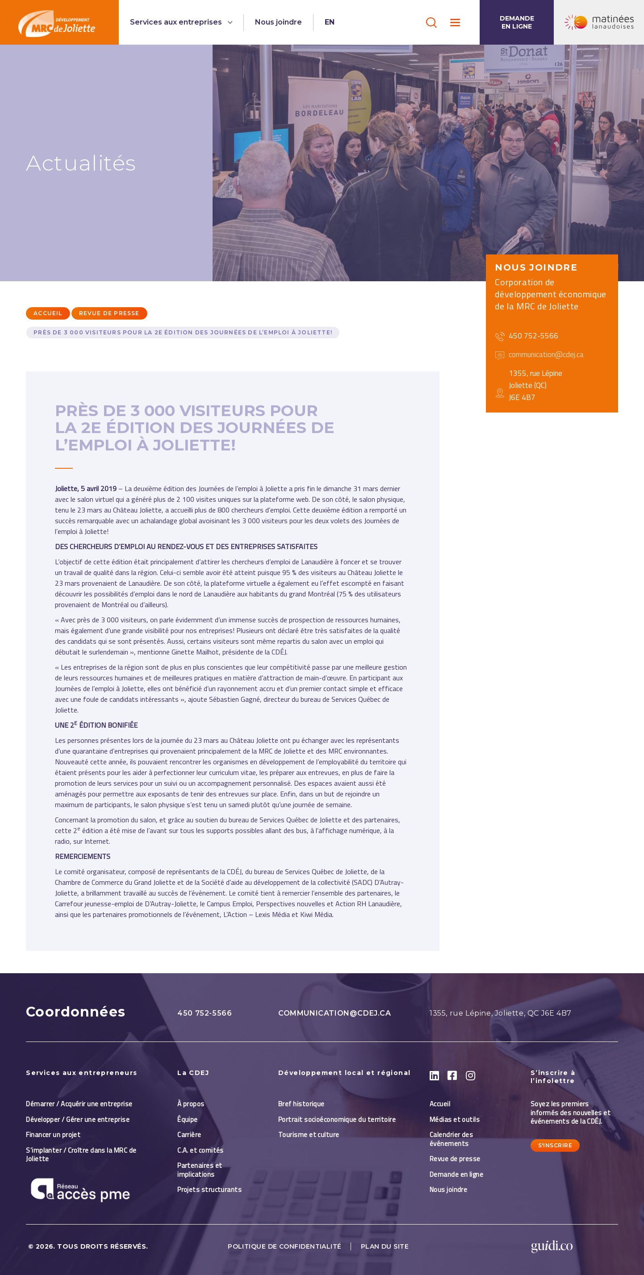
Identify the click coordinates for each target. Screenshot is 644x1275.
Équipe (187, 1119)
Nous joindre (278, 22)
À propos (191, 1104)
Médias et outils (455, 1119)
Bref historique (301, 1104)
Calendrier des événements (451, 1139)
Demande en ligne (517, 22)
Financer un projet (53, 1134)
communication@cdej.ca (334, 1013)
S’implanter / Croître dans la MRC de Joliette (81, 1154)
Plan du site (385, 1246)
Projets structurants (209, 1189)
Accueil (47, 313)
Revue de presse (109, 313)
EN (330, 22)
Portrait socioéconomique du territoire (337, 1119)
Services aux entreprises (177, 22)
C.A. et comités (201, 1150)
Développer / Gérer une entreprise (78, 1119)
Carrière (189, 1134)
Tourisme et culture (308, 1134)
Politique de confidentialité (285, 1246)
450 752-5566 (204, 1013)
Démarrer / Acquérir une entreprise (79, 1104)
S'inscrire (555, 1145)
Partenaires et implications (199, 1169)
